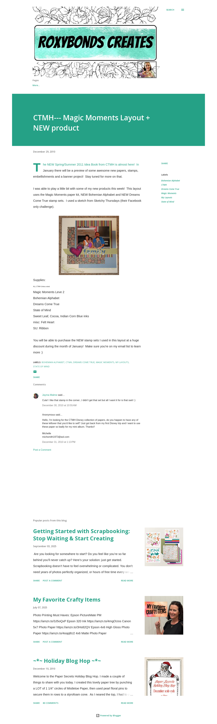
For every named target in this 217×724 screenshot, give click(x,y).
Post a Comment (42, 450)
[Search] (170, 10)
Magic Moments (168, 193)
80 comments (50, 703)
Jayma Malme (49, 395)
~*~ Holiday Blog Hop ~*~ (67, 660)
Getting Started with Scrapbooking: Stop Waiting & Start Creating (81, 534)
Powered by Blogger (108, 715)
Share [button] (164, 163)
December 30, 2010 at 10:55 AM (59, 405)
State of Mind (167, 201)
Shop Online (54, 85)
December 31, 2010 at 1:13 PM (58, 442)
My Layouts (166, 197)
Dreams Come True (170, 189)
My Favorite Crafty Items (66, 599)
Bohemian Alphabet (170, 180)
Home (36, 85)
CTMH (164, 184)
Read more (127, 580)
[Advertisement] (84, 481)
